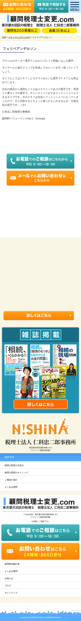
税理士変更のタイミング (16, 472)
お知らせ (9, 578)
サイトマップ (11, 593)
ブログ (8, 585)
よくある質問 (11, 487)
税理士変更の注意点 (14, 465)
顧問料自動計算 (12, 564)
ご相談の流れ (11, 480)
